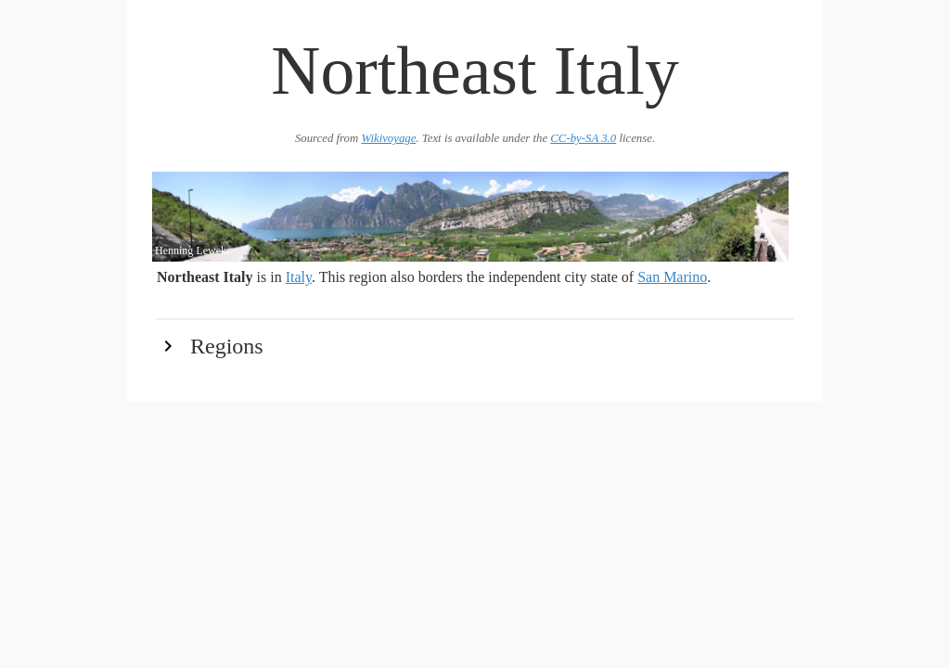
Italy (299, 277)
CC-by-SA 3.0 (583, 138)
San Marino (672, 277)
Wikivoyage (388, 138)
